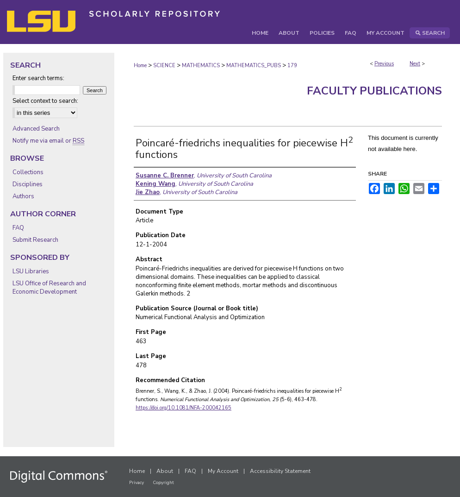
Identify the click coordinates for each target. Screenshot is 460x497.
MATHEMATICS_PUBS (253, 65)
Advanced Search (36, 129)
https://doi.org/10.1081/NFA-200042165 (183, 407)
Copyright (163, 482)
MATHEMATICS (201, 65)
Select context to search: (45, 101)
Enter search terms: (38, 78)
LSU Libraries (30, 271)
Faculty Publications (374, 90)
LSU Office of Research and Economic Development (49, 287)
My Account (223, 471)
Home (140, 65)
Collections (28, 172)
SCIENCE (164, 65)
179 (292, 65)
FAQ (18, 228)
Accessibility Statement (280, 471)
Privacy (136, 482)
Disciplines (27, 184)
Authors (23, 196)
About (164, 471)
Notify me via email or (48, 141)
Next (415, 63)
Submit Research (35, 240)
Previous (384, 63)
